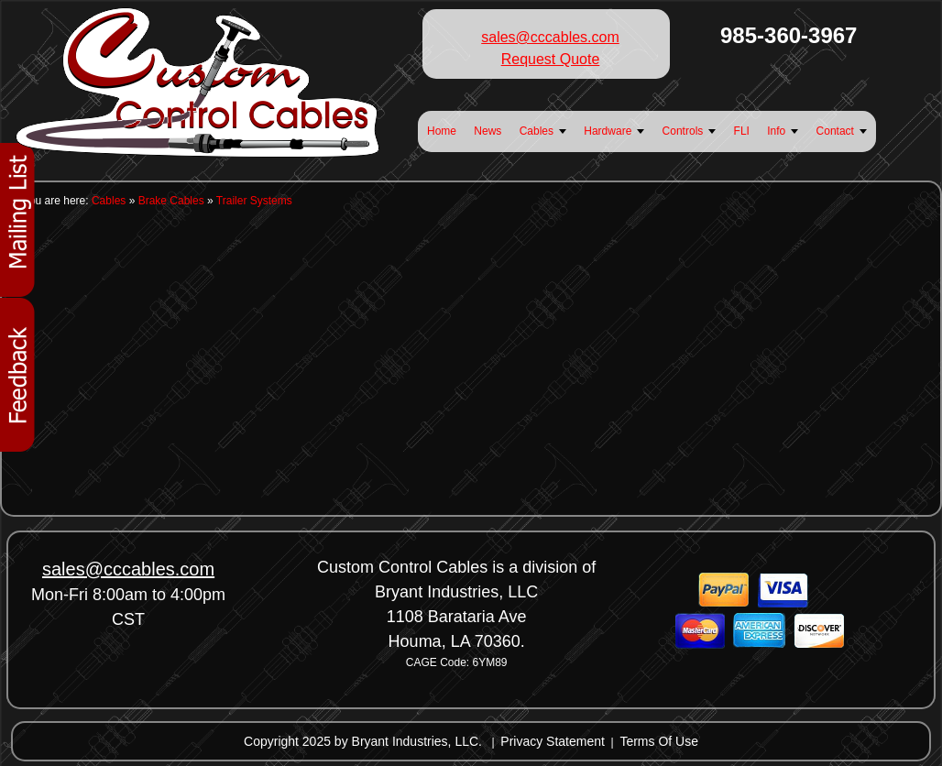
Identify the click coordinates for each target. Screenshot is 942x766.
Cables (109, 200)
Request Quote (550, 59)
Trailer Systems (254, 200)
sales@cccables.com (550, 37)
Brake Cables (171, 200)
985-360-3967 (788, 35)
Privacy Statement (552, 741)
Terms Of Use (658, 741)
